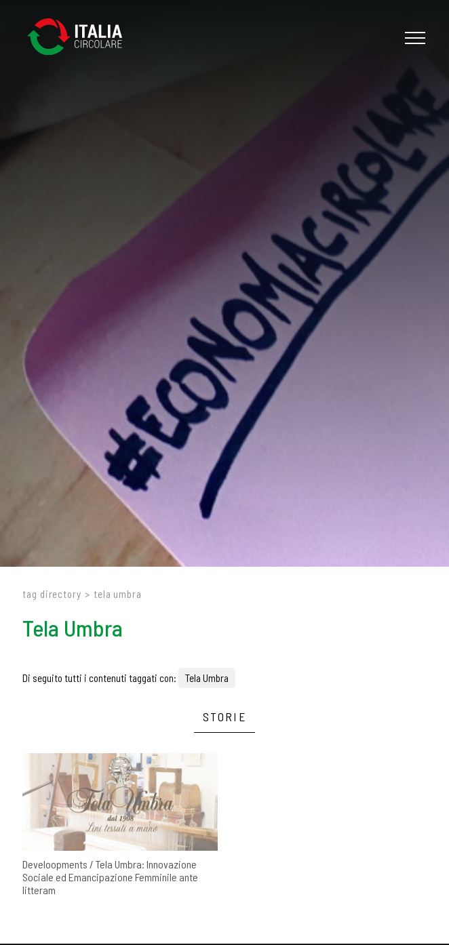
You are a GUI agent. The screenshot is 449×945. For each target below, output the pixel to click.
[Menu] (413, 38)
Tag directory (51, 594)
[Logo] (81, 37)
